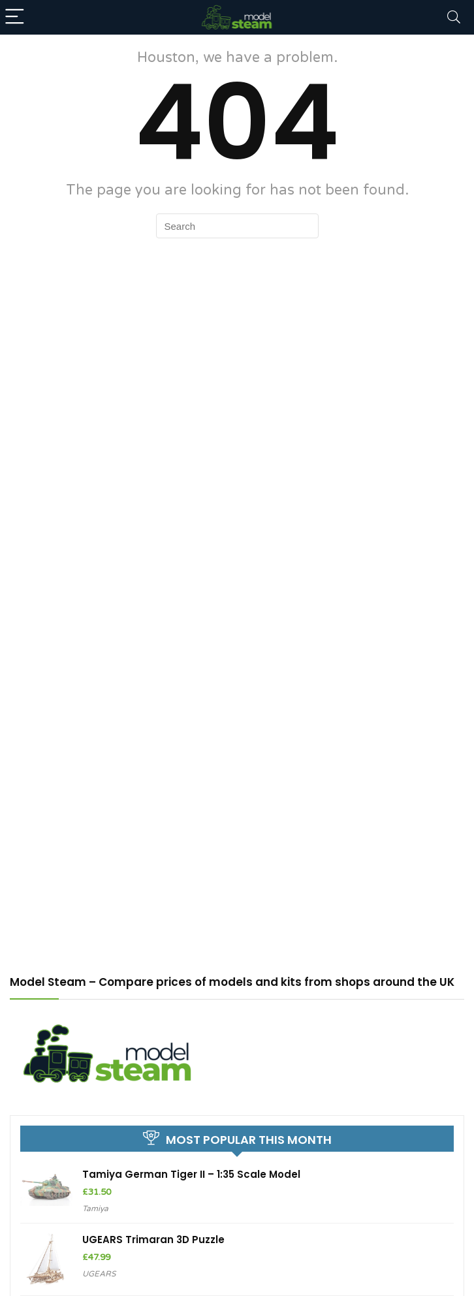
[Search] (453, 17)
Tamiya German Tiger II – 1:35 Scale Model (191, 1174)
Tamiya (95, 1208)
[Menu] (15, 17)
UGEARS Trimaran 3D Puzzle (153, 1239)
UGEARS (99, 1273)
